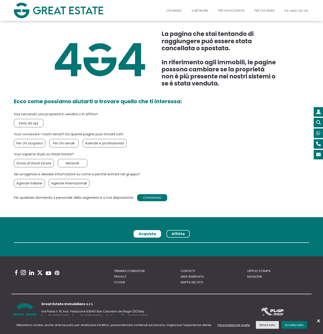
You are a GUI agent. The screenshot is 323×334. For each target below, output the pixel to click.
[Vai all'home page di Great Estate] (68, 10)
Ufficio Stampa (259, 271)
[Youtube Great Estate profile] (48, 273)
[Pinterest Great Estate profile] (57, 272)
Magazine (254, 276)
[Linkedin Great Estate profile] (31, 272)
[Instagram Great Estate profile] (23, 272)
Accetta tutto (294, 325)
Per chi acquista (231, 10)
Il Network (200, 10)
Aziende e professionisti (104, 143)
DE (300, 11)
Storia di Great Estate (33, 163)
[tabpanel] (161, 244)
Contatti (188, 271)
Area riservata (192, 276)
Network (72, 163)
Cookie (119, 282)
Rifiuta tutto (267, 325)
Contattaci (152, 197)
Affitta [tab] (178, 233)
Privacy (120, 276)
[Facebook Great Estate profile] (16, 272)
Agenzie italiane (29, 183)
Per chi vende (264, 10)
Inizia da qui (28, 123)
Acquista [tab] (147, 233)
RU (306, 11)
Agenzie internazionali (69, 183)
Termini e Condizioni (129, 271)
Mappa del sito (192, 282)
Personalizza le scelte (234, 325)
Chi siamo (174, 10)
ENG (294, 11)
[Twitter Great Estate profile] (40, 272)
